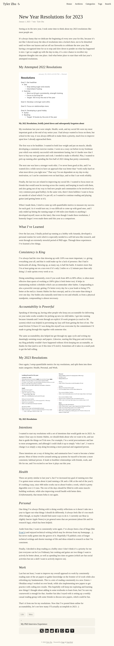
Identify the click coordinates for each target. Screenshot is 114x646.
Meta (30, 614)
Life (22, 614)
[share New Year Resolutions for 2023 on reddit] (52, 631)
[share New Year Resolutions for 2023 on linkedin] (47, 631)
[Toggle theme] (18, 4)
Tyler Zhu (9, 3)
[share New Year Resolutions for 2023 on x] (42, 631)
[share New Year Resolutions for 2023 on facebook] (57, 631)
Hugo (63, 642)
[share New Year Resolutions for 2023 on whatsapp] (62, 631)
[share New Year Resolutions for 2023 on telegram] (67, 631)
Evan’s (22, 532)
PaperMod (70, 642)
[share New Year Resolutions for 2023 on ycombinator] (72, 631)
